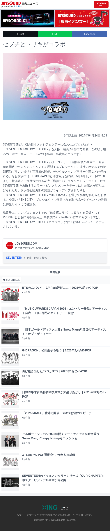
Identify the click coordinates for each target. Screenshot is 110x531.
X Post (20, 34)
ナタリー (17, 6)
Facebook (89, 34)
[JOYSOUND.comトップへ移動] (101, 4)
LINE (55, 34)
